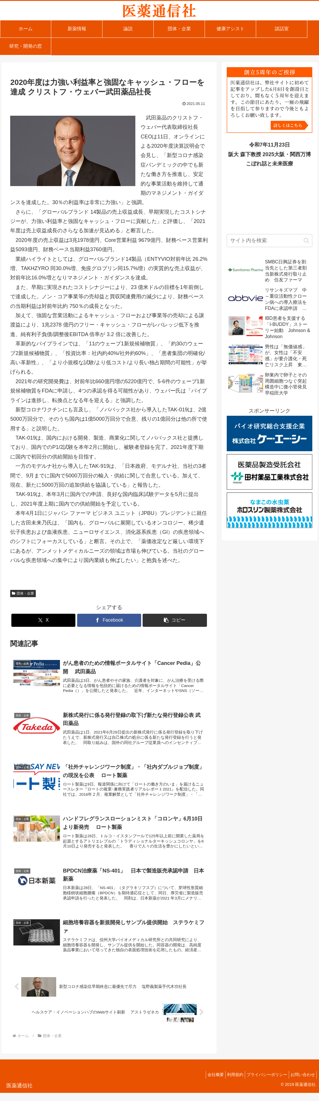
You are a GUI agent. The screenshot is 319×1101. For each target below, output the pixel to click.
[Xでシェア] (43, 620)
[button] (175, 620)
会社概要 (205, 1082)
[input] (269, 240)
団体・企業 (23, 593)
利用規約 (228, 1082)
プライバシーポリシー (262, 1082)
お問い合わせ (301, 1082)
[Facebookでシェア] (109, 620)
